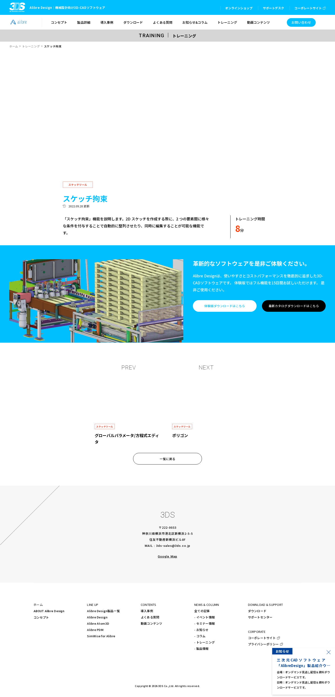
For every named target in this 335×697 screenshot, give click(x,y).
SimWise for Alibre (101, 636)
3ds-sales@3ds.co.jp (173, 546)
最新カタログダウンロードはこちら (294, 306)
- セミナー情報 (204, 623)
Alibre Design (97, 617)
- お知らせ (201, 629)
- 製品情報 (201, 648)
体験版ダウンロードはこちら (224, 306)
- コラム (199, 636)
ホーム (13, 46)
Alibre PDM (95, 629)
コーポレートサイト (262, 638)
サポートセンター (260, 617)
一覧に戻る (167, 459)
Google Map (167, 556)
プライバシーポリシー (263, 644)
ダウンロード (257, 611)
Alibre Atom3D (98, 623)
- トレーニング (204, 642)
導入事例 (147, 611)
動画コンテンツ (151, 623)
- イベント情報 (204, 617)
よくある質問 (150, 617)
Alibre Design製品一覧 (103, 611)
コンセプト (41, 617)
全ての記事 (202, 611)
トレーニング (31, 46)
